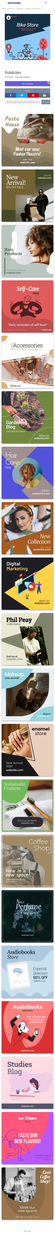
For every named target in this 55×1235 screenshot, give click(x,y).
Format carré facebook (22, 77)
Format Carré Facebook (33, 8)
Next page (27, 1231)
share (27, 90)
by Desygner (9, 77)
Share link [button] (46, 102)
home (3, 8)
